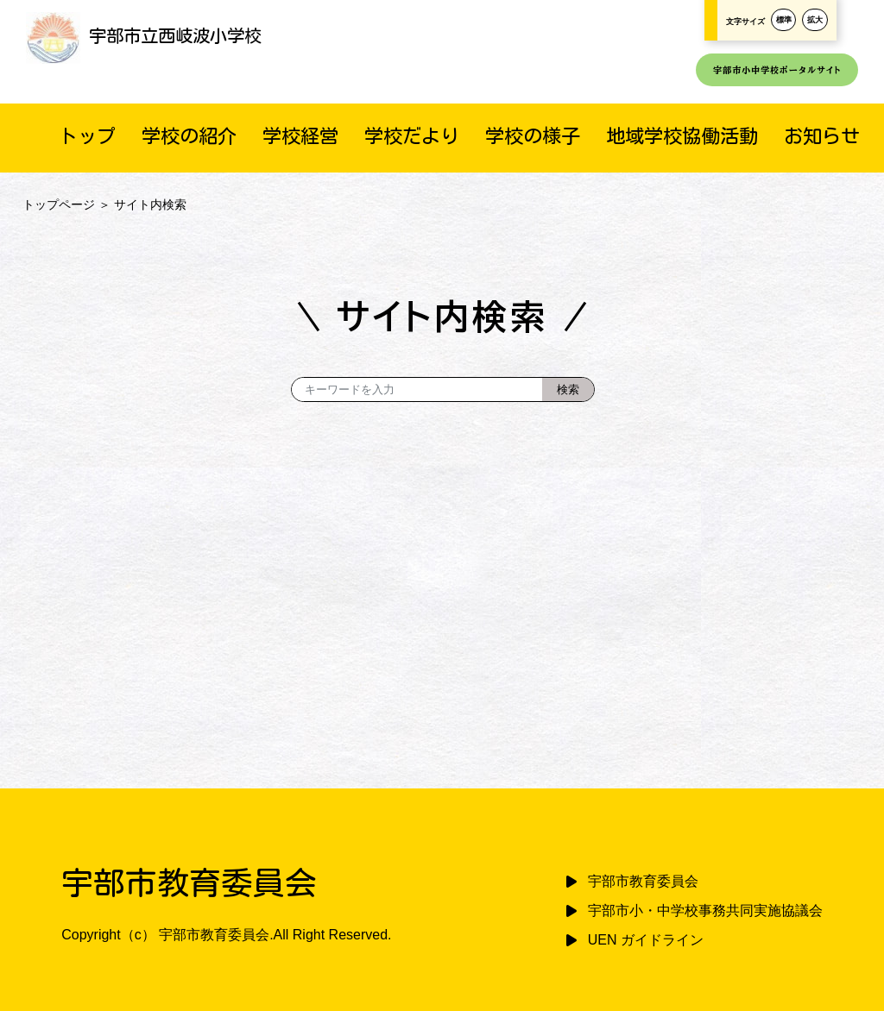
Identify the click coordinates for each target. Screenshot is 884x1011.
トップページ (58, 204)
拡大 (815, 20)
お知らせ (822, 136)
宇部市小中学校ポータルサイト (777, 70)
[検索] (568, 389)
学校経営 (300, 136)
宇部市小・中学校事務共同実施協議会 (705, 910)
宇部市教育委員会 (643, 881)
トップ (87, 136)
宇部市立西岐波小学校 (144, 35)
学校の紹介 (189, 136)
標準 (784, 20)
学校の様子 (532, 136)
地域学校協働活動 (682, 136)
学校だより (411, 136)
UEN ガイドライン (646, 940)
